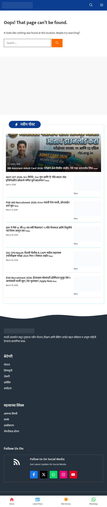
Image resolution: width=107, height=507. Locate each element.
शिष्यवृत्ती (8, 371)
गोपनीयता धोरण (11, 431)
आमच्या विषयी (10, 414)
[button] (91, 5)
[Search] (57, 43)
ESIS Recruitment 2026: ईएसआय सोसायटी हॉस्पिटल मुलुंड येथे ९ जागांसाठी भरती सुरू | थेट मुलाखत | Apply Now (38, 279)
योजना (7, 365)
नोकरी (7, 377)
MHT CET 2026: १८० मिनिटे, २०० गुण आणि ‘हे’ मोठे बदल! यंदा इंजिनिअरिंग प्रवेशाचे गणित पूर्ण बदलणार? (36, 179)
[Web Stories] (66, 501)
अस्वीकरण (9, 426)
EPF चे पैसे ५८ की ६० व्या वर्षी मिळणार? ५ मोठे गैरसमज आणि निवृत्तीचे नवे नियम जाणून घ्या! (39, 229)
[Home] (12, 501)
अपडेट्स (7, 388)
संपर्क (6, 420)
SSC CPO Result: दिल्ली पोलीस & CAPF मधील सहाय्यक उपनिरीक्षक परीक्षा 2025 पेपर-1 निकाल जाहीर (33, 254)
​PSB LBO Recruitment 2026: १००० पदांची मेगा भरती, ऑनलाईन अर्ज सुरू (38, 204)
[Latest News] (38, 501)
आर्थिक (7, 382)
